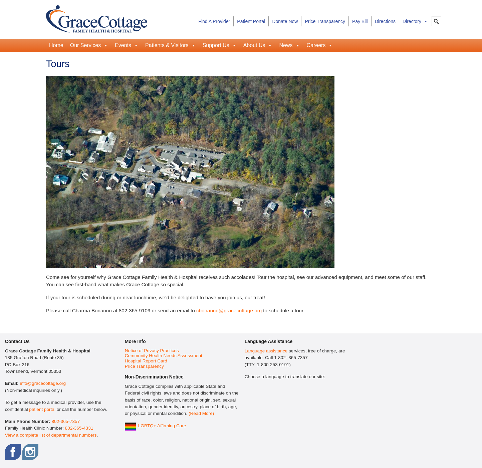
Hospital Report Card (146, 360)
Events (127, 45)
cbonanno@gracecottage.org (229, 310)
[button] (436, 21)
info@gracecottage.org (43, 383)
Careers (320, 45)
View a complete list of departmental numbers (51, 435)
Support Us (220, 45)
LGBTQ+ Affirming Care (162, 425)
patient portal (42, 409)
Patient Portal (251, 21)
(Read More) (201, 413)
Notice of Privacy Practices (152, 350)
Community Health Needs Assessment (163, 355)
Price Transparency (325, 21)
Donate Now (285, 21)
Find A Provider (214, 21)
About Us (258, 45)
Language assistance (266, 350)
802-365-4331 (79, 428)
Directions (385, 21)
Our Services (89, 45)
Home (56, 45)
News (289, 45)
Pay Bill (360, 21)
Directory (415, 21)
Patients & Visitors (170, 45)
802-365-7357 (66, 421)
